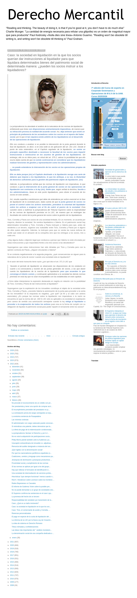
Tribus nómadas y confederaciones (25, 527)
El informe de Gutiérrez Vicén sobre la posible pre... (31, 487)
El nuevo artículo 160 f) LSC (116, 208)
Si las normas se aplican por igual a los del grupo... (31, 467)
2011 (12, 575)
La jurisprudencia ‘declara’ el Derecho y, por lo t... (30, 433)
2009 (12, 582)
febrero (15, 400)
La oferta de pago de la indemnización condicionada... (32, 430)
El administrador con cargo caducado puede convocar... (33, 423)
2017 (12, 555)
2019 (12, 549)
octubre (15, 373)
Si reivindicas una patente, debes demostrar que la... (32, 426)
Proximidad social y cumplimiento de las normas (30, 463)
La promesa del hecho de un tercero (25, 497)
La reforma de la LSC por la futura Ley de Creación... (32, 520)
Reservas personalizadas (21, 513)
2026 (12, 350)
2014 (12, 565)
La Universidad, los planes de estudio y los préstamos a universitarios (116, 191)
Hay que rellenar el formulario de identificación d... (31, 470)
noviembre (16, 370)
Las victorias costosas (20, 420)
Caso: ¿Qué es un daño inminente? (25, 503)
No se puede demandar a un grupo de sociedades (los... (33, 490)
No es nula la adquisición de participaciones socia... (31, 436)
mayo (14, 390)
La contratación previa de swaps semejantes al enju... (32, 413)
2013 (12, 569)
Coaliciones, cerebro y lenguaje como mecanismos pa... (33, 456)
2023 (12, 360)
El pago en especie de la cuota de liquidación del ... (31, 517)
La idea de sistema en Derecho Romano (27, 523)
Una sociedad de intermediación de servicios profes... (32, 473)
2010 (12, 579)
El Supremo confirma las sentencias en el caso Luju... (32, 493)
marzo (14, 397)
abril (14, 393)
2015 (12, 562)
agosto (15, 380)
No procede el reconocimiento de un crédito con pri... (32, 403)
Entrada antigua (78, 336)
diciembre (16, 367)
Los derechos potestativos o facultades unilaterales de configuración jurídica (115, 227)
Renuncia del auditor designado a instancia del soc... (32, 446)
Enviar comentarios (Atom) (28, 340)
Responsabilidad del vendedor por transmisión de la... (32, 500)
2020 (12, 545)
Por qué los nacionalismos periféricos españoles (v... (32, 453)
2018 (12, 552)
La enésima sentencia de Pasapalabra (26, 416)
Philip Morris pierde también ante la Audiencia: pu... (31, 440)
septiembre (16, 377)
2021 (12, 542)
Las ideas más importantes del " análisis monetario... (32, 530)
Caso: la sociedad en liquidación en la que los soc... (31, 507)
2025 (12, 354)
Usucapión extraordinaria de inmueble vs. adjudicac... (32, 443)
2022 (12, 364)
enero (14, 538)
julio (14, 383)
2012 (12, 572)
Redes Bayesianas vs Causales (24, 483)
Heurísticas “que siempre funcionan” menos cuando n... (33, 477)
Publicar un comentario (20, 330)
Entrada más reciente (16, 336)
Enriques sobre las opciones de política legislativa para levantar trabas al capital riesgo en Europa (116, 339)
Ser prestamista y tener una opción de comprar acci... (32, 406)
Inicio (49, 336)
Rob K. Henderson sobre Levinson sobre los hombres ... (33, 480)
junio (14, 387)
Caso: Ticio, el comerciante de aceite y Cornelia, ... (31, 510)
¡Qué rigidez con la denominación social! (27, 450)
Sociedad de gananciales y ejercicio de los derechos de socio (115, 172)
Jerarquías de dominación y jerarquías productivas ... (32, 460)
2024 (12, 357)
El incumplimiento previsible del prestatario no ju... (31, 410)
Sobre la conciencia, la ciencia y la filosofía (113, 295)
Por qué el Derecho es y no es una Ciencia (115, 263)
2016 (12, 559)
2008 (12, 585)
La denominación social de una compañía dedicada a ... (33, 533)
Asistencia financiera (113, 245)
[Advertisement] (109, 63)
